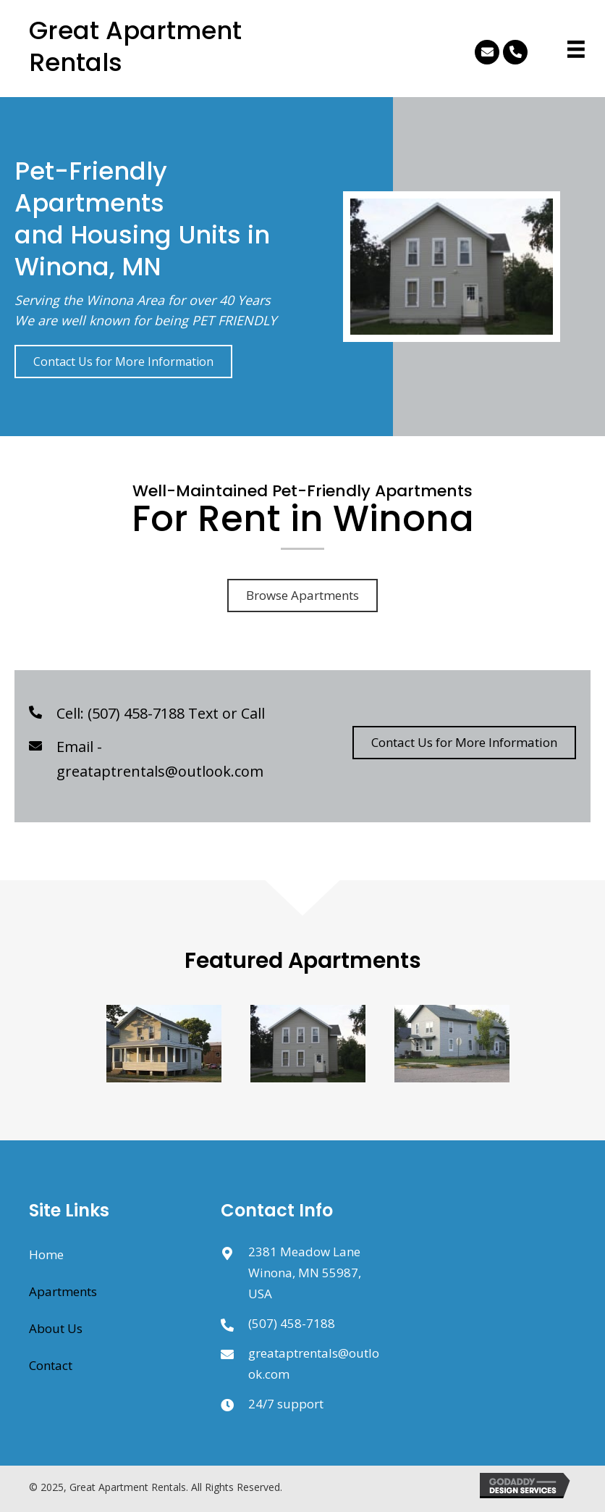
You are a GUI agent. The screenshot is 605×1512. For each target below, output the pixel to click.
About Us (55, 1328)
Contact (50, 1365)
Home (46, 1254)
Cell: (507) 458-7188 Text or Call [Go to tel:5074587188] (160, 713)
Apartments (63, 1291)
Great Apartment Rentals (135, 46)
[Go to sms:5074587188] (234, 1323)
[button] (487, 52)
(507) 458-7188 (291, 1323)
